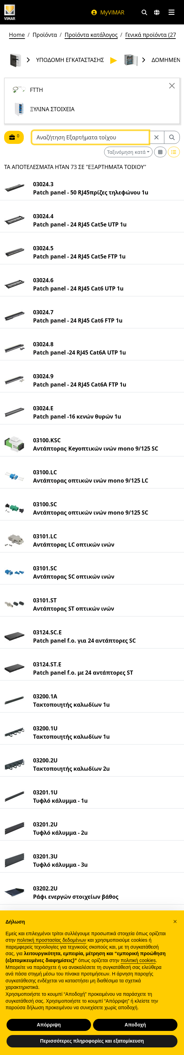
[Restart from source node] (156, 137)
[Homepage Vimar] (9, 12)
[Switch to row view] (174, 152)
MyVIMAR (107, 12)
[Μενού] (171, 12)
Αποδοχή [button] (135, 1024)
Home (17, 35)
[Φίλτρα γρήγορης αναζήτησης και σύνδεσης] (144, 12)
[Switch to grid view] (160, 152)
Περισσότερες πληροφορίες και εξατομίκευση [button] (92, 1041)
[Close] (172, 86)
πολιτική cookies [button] (138, 960)
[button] (175, 921)
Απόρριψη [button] (49, 1024)
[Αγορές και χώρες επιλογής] (156, 12)
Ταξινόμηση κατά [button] (126, 152)
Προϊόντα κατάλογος (90, 35)
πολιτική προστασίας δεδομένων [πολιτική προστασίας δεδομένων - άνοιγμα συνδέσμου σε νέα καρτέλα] (51, 940)
